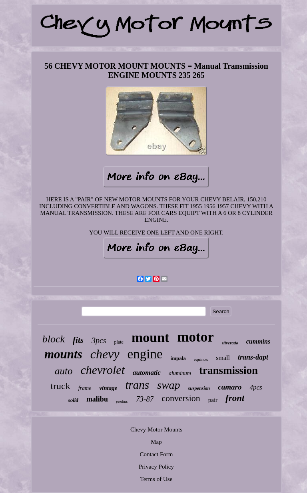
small (223, 357)
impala (178, 358)
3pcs (99, 340)
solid (73, 400)
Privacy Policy (156, 466)
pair (212, 400)
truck (60, 386)
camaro (229, 387)
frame (85, 388)
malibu (97, 399)
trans (137, 384)
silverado (230, 342)
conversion (180, 398)
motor (195, 337)
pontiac (122, 401)
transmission (228, 370)
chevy (105, 354)
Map (156, 442)
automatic (147, 372)
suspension (199, 388)
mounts (63, 354)
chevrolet (103, 369)
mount (150, 337)
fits (78, 340)
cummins (258, 341)
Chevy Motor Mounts (156, 429)
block (53, 339)
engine (145, 354)
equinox (201, 359)
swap (168, 385)
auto (63, 371)
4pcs (255, 387)
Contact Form (156, 454)
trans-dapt (253, 357)
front (234, 398)
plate (119, 342)
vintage (108, 388)
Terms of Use (156, 479)
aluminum (180, 373)
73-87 (145, 399)
